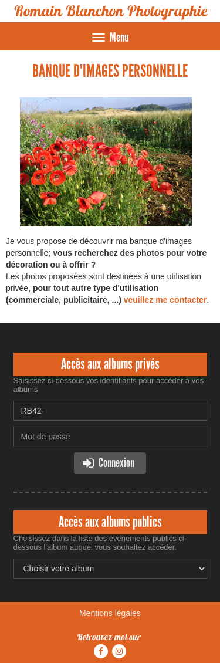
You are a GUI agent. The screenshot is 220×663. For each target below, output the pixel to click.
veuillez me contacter (165, 300)
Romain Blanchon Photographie (110, 11)
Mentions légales (110, 613)
